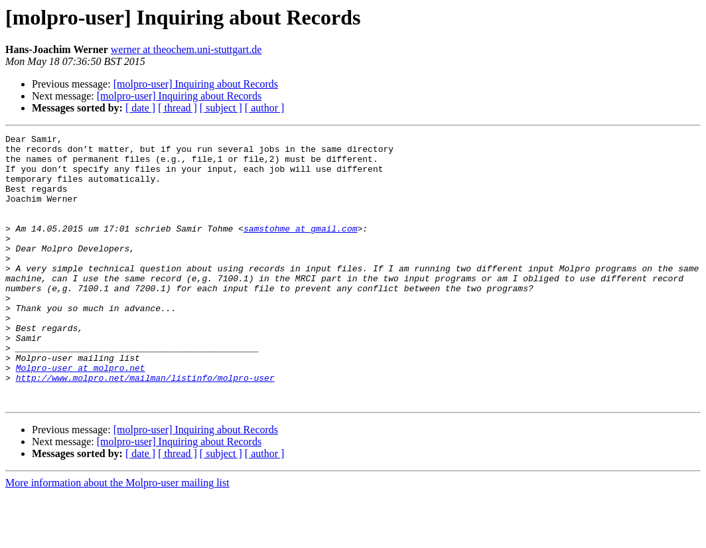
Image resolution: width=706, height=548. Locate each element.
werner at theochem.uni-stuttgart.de (186, 49)
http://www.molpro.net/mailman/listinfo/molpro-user (145, 427)
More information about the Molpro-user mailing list (117, 536)
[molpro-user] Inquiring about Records (195, 84)
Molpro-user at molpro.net (80, 415)
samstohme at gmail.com (301, 248)
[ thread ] (177, 107)
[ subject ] (221, 107)
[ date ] (140, 107)
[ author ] (265, 107)
